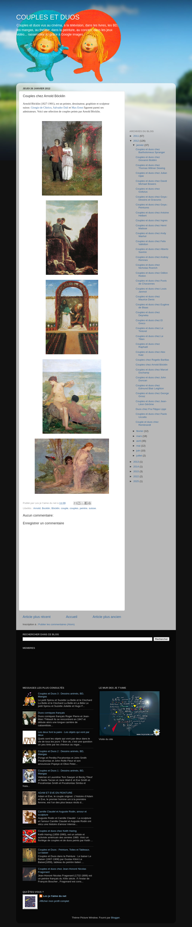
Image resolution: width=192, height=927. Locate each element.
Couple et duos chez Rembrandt (147, 423)
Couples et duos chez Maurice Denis (148, 298)
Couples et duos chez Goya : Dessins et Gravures (152, 198)
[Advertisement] (148, 104)
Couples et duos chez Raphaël (148, 345)
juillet (139, 455)
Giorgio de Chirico (41, 107)
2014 (136, 466)
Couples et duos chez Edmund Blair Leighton (150, 387)
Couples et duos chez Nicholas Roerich (148, 266)
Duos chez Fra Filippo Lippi (151, 409)
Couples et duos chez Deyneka (148, 314)
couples (74, 508)
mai (138, 445)
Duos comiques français (51, 712)
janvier (140, 145)
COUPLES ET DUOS (47, 17)
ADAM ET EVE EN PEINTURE (55, 792)
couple (64, 508)
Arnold (36, 508)
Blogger (115, 917)
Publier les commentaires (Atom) (56, 624)
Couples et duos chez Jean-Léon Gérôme (151, 403)
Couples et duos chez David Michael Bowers (151, 182)
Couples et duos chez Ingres (151, 220)
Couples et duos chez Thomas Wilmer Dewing (150, 167)
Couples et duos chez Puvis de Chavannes (151, 282)
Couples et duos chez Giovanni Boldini (148, 159)
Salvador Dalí (61, 107)
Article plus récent (37, 617)
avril (139, 440)
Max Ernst (77, 107)
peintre (83, 508)
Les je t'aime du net (54, 896)
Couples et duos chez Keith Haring (57, 830)
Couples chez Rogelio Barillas (152, 359)
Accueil (71, 617)
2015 (136, 471)
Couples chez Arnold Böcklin (151, 364)
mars (139, 436)
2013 (136, 461)
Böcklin (55, 508)
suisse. (93, 508)
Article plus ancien (107, 617)
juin (138, 450)
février (140, 431)
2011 (136, 136)
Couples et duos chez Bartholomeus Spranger (150, 151)
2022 (136, 476)
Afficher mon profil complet (54, 901)
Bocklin (46, 508)
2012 (136, 140)
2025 (136, 481)
